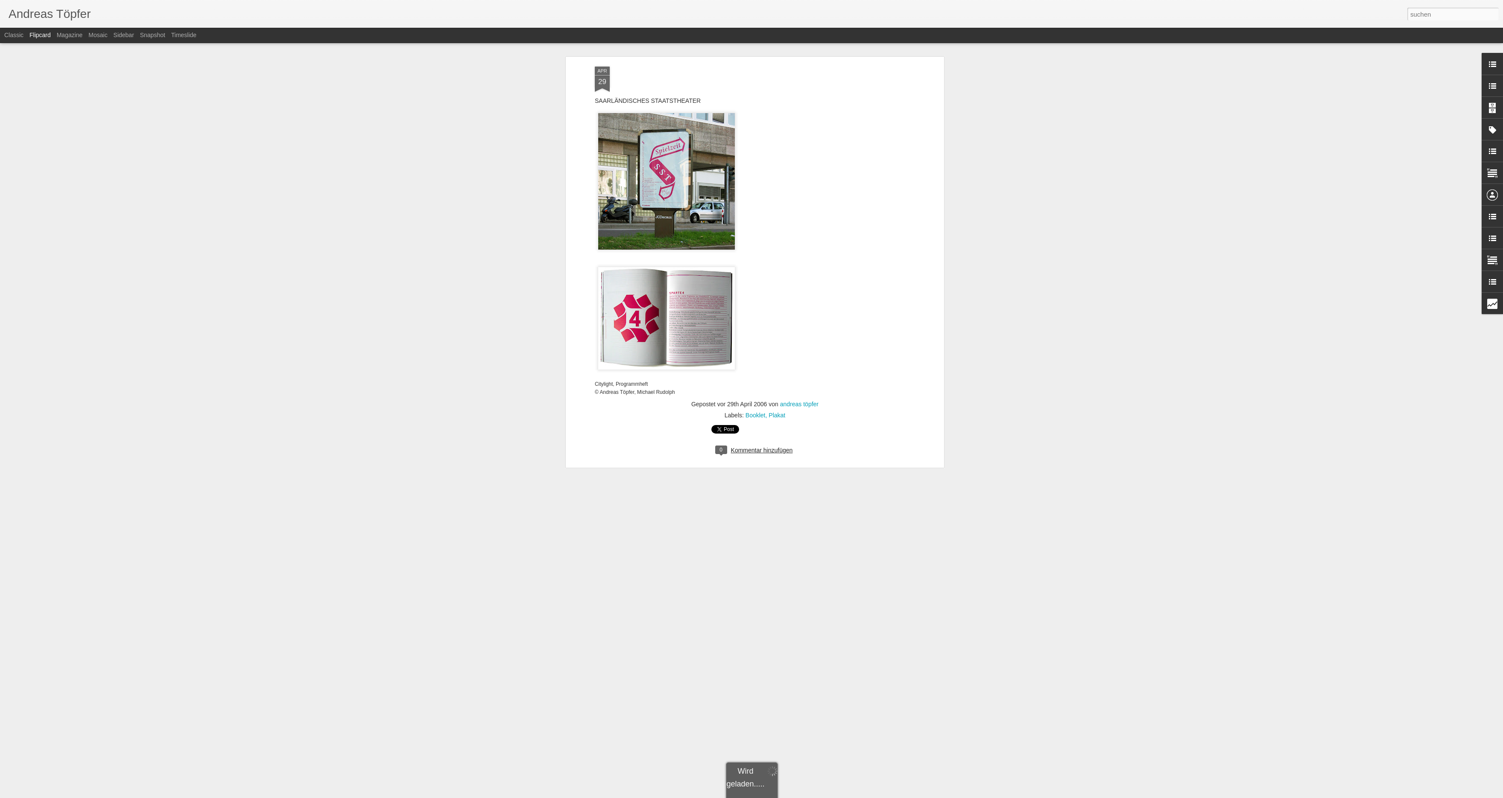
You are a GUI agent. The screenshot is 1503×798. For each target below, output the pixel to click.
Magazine (70, 35)
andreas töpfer (799, 259)
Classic (13, 35)
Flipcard (40, 35)
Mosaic (97, 35)
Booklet (756, 270)
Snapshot (152, 35)
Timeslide (183, 35)
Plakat (777, 270)
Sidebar (124, 35)
